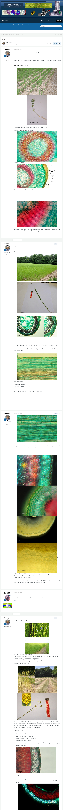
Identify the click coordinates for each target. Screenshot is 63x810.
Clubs (19, 24)
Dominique (15, 44)
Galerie (14, 24)
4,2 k (7, 610)
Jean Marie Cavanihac (7, 593)
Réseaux (24, 24)
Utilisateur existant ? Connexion (48, 20)
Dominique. (9, 42)
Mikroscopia (4, 20)
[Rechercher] (47, 26)
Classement (30, 24)
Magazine (4, 24)
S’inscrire (59, 20)
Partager (49, 43)
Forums (9, 25)
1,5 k (7, 60)
